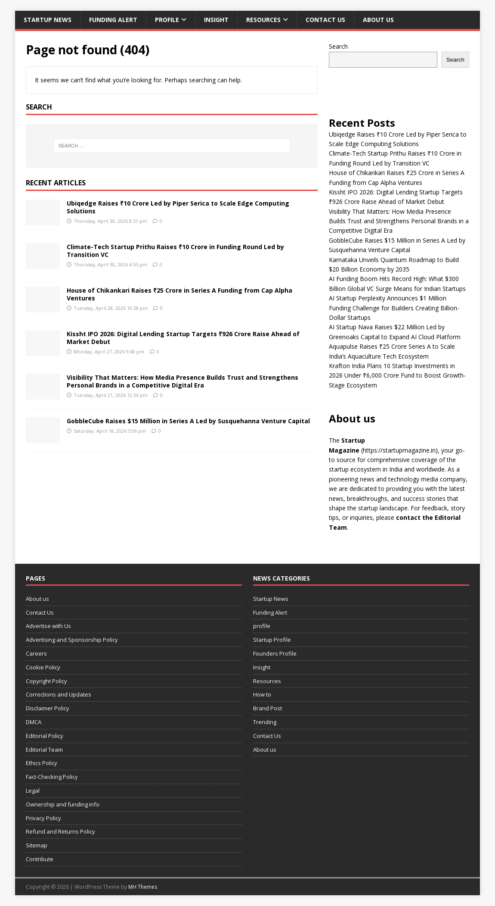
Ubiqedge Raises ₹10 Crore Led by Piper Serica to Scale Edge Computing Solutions (178, 207)
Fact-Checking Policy (52, 777)
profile (167, 20)
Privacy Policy (43, 818)
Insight (216, 20)
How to (262, 694)
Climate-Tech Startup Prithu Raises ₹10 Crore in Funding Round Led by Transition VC (175, 251)
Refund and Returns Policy (60, 831)
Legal (33, 790)
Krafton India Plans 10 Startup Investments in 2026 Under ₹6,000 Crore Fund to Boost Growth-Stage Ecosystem (397, 375)
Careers (36, 653)
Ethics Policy (41, 763)
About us (378, 20)
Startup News (47, 20)
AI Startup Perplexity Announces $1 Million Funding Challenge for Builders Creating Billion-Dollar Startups (394, 308)
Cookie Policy (43, 667)
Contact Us (325, 20)
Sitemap (36, 845)
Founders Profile (275, 653)
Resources (263, 20)
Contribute (39, 859)
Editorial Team (44, 749)
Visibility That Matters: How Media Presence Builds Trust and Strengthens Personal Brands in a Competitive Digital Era (182, 381)
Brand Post (267, 708)
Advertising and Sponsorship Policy (72, 640)
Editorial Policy (44, 736)
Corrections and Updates (58, 694)
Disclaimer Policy (47, 708)
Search (338, 46)
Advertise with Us (48, 626)
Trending (264, 722)
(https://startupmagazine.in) (399, 450)
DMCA (33, 722)
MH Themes (142, 886)
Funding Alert (113, 20)
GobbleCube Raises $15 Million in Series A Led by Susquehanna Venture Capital (188, 421)
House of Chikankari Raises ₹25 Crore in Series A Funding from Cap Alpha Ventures (179, 294)
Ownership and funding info (62, 804)
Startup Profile (272, 640)
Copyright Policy (46, 681)
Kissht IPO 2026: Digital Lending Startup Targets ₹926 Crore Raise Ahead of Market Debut (183, 338)
